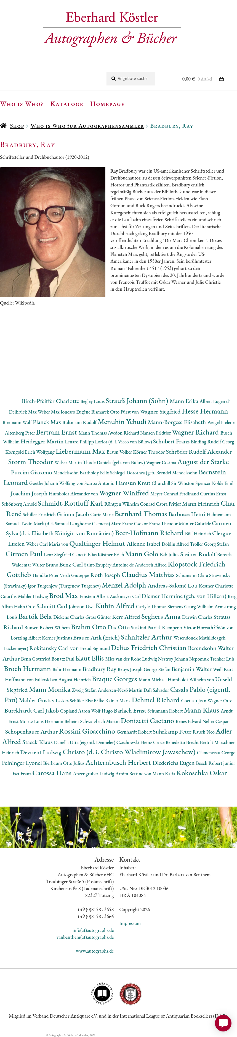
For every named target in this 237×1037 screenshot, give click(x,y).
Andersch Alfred (151, 565)
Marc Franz (122, 523)
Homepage (107, 103)
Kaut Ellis (90, 658)
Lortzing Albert (26, 638)
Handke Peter (46, 575)
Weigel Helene (221, 422)
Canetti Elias (84, 554)
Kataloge (66, 103)
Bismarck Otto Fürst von (115, 412)
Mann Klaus (202, 710)
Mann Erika (184, 401)
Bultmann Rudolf (80, 422)
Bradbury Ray (100, 669)
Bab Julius (170, 554)
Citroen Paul (25, 553)
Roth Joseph (105, 575)
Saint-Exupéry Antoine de (109, 565)
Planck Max (47, 422)
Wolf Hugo (102, 711)
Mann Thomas (93, 433)
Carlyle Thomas (151, 606)
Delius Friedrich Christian (149, 647)
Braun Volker (119, 452)
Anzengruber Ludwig (94, 773)
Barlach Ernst (130, 710)
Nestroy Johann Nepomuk (184, 659)
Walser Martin (69, 462)
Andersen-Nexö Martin (120, 690)
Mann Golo (142, 553)
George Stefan (158, 669)
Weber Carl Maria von (47, 544)
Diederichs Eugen (174, 763)
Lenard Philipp (80, 441)
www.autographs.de (95, 951)
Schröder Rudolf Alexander (199, 452)
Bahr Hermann (67, 669)
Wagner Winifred (124, 493)
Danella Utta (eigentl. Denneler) (85, 742)
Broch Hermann (28, 668)
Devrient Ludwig (41, 752)
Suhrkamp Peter (173, 731)
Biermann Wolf (17, 422)
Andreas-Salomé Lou (173, 585)
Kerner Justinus (57, 638)
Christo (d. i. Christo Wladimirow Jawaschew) (130, 752)
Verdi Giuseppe (75, 575)
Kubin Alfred (115, 605)
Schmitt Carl (52, 606)
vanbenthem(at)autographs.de (85, 937)
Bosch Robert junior (215, 763)
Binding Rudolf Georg (212, 441)
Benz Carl (71, 564)
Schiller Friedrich (40, 514)
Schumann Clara (192, 575)
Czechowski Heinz (134, 742)
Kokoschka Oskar (201, 773)
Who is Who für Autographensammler (87, 125)
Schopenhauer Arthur (32, 731)
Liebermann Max (81, 451)
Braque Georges (115, 678)
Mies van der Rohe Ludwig (131, 659)
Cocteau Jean (194, 700)
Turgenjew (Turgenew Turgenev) (69, 586)
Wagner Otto (220, 700)
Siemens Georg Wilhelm (191, 606)
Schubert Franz (172, 441)
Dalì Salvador (156, 690)
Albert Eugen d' (214, 401)
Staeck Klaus (38, 742)
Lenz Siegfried (58, 554)
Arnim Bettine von (133, 773)
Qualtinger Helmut (98, 543)
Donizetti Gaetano (148, 720)
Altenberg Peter (20, 433)
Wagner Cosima (161, 462)
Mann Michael (153, 679)
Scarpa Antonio (99, 483)
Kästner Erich (111, 554)
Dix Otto (119, 627)
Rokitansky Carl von (54, 648)
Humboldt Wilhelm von (191, 679)
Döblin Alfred (176, 544)
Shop (17, 125)
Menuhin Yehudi (123, 421)
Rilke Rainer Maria (113, 700)
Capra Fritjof (169, 504)
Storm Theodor (31, 461)
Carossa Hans (52, 773)
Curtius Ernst (213, 493)
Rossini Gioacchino (88, 731)
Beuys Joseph (131, 669)
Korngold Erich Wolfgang (30, 452)
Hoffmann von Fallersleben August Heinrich (48, 679)
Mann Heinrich (201, 504)
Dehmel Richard (156, 700)
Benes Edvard (189, 721)
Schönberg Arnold (20, 504)
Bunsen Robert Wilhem (47, 627)
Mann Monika (50, 689)
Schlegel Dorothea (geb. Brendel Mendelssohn (154, 472)
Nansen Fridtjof (156, 433)
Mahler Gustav (37, 700)
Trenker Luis (222, 659)
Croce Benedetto (169, 742)
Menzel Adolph (125, 585)
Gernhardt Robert (135, 732)
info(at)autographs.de (93, 930)
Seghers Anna (161, 616)
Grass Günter (99, 617)
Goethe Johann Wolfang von (56, 483)
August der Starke (203, 461)
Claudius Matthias (148, 574)
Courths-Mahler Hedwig (25, 596)
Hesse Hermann (205, 411)
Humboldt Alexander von (74, 493)
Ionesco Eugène (75, 412)
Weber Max (49, 412)
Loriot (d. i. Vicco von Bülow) (124, 441)
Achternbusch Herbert (119, 762)
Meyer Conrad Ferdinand (175, 493)
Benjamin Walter (192, 669)
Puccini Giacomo (32, 472)
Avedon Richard (124, 433)
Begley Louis (93, 401)
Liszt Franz (21, 773)
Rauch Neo (204, 732)
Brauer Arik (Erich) (97, 637)
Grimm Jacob (73, 514)
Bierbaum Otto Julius (64, 763)
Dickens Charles (69, 617)
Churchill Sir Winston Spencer (181, 483)
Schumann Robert (165, 711)
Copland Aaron (75, 711)
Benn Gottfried (36, 659)
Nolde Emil (223, 483)
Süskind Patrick (146, 627)
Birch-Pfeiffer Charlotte (51, 401)
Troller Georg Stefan (209, 544)
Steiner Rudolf (198, 554)
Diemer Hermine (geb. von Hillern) (185, 596)
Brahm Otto (89, 626)
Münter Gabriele (195, 523)
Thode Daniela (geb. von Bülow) (114, 462)
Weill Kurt (223, 669)
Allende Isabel (144, 544)
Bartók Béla (35, 616)
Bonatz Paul (64, 659)
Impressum (130, 923)
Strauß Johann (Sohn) (138, 400)
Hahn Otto (25, 606)
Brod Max (64, 595)
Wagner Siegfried (161, 411)
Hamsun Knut (133, 483)
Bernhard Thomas (141, 513)
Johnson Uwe (82, 606)
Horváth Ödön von (215, 627)
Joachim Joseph (30, 493)
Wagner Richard (196, 432)
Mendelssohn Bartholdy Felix (81, 472)
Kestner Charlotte (216, 586)
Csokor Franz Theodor (156, 523)
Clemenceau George (216, 752)
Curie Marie (102, 514)
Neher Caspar (215, 721)
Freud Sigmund (95, 648)
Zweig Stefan (85, 690)
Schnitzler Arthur (147, 637)
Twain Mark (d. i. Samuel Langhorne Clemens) (65, 523)
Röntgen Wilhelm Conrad (130, 504)
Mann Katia (164, 773)
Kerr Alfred (126, 617)
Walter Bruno (45, 565)
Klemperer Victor (179, 627)
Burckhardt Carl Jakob (32, 710)
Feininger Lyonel (22, 763)
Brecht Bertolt (200, 742)
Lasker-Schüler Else (75, 700)
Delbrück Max (23, 412)
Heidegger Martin (43, 441)
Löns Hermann (49, 721)
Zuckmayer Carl (126, 596)
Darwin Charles (198, 617)
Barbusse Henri (187, 514)
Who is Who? (22, 103)
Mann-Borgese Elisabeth (177, 422)
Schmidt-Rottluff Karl (71, 503)
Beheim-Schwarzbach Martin (92, 721)
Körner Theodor (149, 452)
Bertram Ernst (57, 432)
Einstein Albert (94, 596)
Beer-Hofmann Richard (150, 532)
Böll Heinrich (198, 533)
